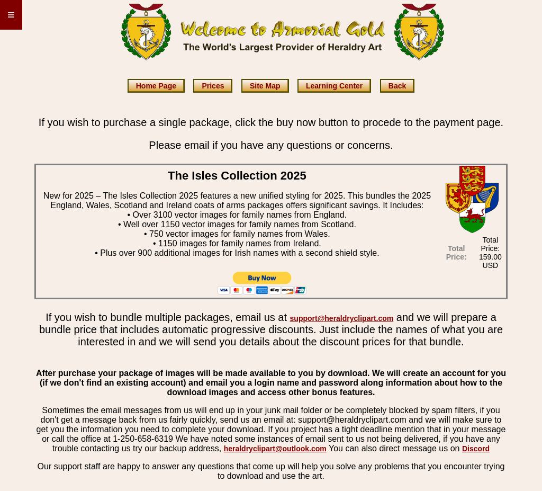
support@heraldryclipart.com (342, 318)
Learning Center (334, 86)
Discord (476, 448)
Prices (213, 86)
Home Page (156, 86)
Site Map (265, 86)
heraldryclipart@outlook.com (275, 448)
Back (397, 86)
